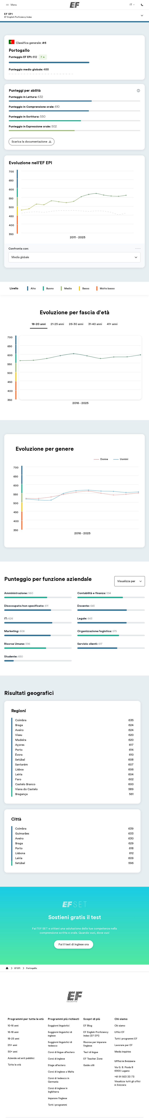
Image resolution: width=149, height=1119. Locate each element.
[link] (18, 15)
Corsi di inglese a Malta (61, 1071)
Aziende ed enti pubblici (21, 1058)
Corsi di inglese (56, 1058)
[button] (12, 5)
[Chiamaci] (142, 5)
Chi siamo (119, 1025)
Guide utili (88, 1065)
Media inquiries (122, 1051)
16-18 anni (13, 1032)
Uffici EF (119, 1032)
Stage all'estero (57, 1065)
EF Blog (87, 1025)
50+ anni (12, 1051)
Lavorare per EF (123, 1045)
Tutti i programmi (57, 1104)
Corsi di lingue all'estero (61, 1052)
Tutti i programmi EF (125, 1038)
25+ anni (12, 1045)
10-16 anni (13, 1025)
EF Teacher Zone (93, 1058)
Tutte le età (14, 1064)
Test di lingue (90, 1052)
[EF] (74, 5)
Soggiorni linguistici (58, 1025)
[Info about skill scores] (138, 90)
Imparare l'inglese (57, 1098)
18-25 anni (13, 1038)
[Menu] (142, 15)
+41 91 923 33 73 (124, 1076)
